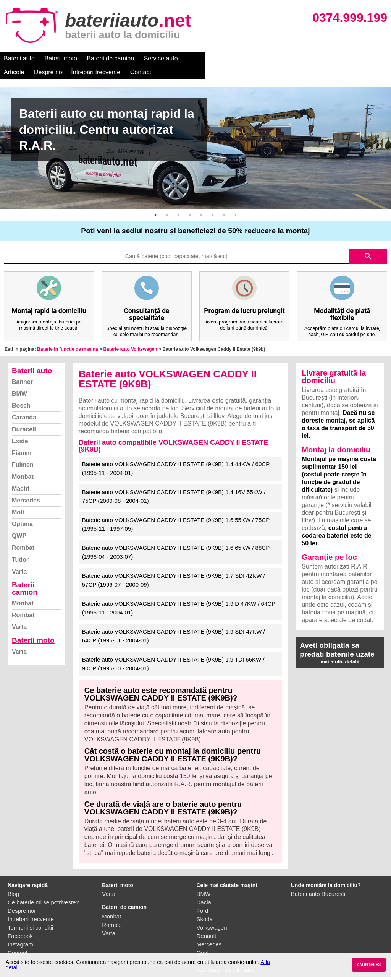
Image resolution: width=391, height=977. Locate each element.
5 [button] (201, 201)
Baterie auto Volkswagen (130, 335)
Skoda (205, 905)
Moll (18, 498)
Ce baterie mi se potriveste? (43, 888)
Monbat (23, 463)
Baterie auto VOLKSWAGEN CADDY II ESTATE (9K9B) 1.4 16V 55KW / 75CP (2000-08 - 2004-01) (173, 482)
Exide (20, 427)
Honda (205, 947)
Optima (22, 510)
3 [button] (178, 201)
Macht (20, 474)
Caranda (24, 403)
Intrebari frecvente (31, 905)
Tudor (20, 546)
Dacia (204, 888)
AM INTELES (369, 964)
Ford (202, 897)
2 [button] (167, 201)
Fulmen (23, 451)
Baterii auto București (318, 880)
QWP (19, 522)
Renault (207, 922)
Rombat (23, 534)
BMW (19, 380)
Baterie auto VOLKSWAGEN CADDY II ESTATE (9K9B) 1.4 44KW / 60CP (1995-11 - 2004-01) (176, 454)
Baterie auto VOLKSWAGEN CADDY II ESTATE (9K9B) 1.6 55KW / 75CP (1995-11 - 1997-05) (176, 510)
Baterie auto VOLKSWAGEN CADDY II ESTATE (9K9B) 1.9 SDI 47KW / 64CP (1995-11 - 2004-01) (173, 622)
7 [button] (224, 201)
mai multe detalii (339, 648)
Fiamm (22, 439)
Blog (13, 880)
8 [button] (235, 201)
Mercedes (26, 486)
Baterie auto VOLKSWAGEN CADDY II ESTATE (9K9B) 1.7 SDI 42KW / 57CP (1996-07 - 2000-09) (173, 566)
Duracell (24, 415)
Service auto (161, 58)
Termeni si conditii (30, 913)
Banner (22, 368)
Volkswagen (212, 913)
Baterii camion (24, 574)
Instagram (20, 930)
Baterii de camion (110, 58)
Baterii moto (61, 58)
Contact (324, 58)
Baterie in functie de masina (67, 335)
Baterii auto (19, 58)
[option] (195, 134)
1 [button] (155, 201)
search (368, 242)
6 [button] (213, 201)
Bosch (21, 392)
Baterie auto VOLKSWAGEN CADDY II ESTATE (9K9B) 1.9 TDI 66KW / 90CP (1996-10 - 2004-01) (173, 650)
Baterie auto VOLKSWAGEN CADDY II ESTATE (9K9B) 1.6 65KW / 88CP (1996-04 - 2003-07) (176, 538)
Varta (19, 557)
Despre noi (232, 58)
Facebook (20, 922)
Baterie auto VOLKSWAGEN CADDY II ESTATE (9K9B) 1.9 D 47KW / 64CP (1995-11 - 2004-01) (178, 594)
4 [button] (190, 201)
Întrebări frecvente (279, 58)
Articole (197, 58)
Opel (203, 939)
